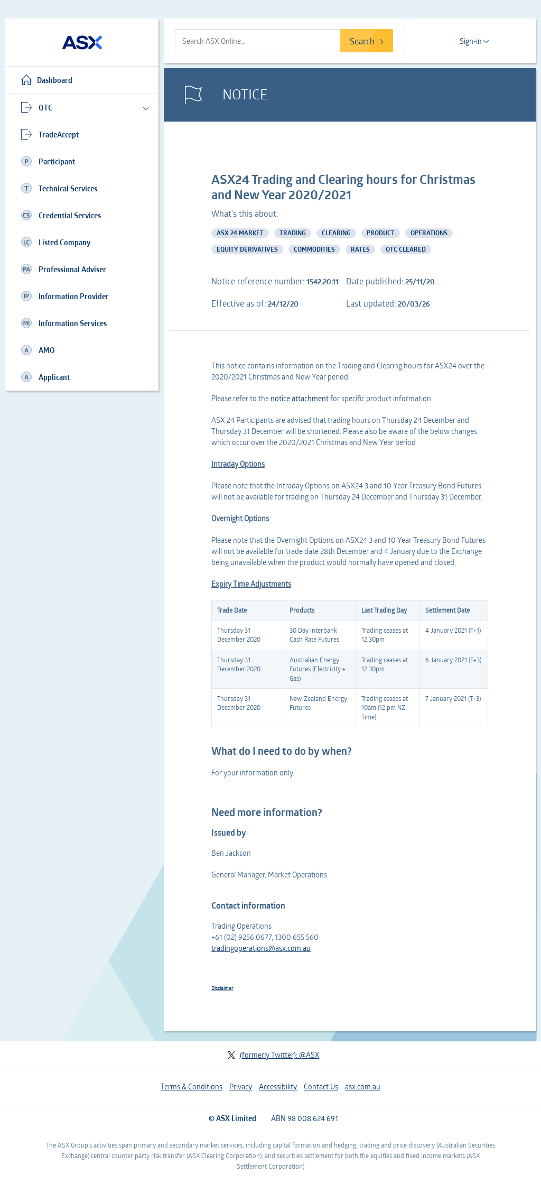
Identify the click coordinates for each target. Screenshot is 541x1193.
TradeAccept (50, 134)
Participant (48, 161)
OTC (36, 107)
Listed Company (55, 242)
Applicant (45, 377)
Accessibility (278, 1086)
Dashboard (46, 80)
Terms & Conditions (191, 1086)
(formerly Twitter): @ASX (273, 1055)
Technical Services (59, 188)
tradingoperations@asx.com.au (261, 948)
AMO (38, 350)
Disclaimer (222, 988)
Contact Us (321, 1086)
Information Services (64, 323)
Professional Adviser (63, 269)
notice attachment (299, 398)
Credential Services (61, 215)
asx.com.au (362, 1086)
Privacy (240, 1086)
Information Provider (65, 296)
